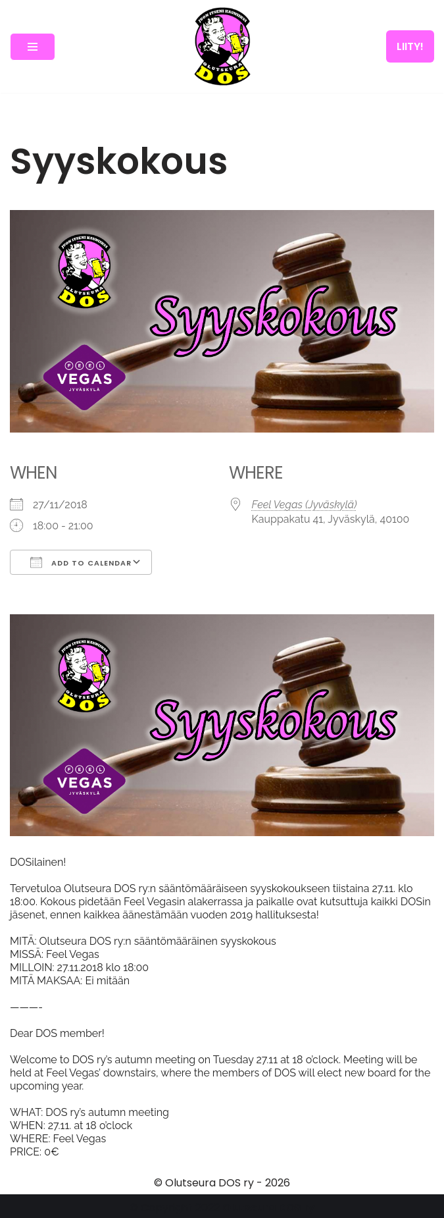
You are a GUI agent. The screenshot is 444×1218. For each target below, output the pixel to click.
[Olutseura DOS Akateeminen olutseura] (222, 46)
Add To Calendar (81, 562)
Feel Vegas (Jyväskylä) (304, 504)
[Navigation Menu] (32, 47)
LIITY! (410, 46)
